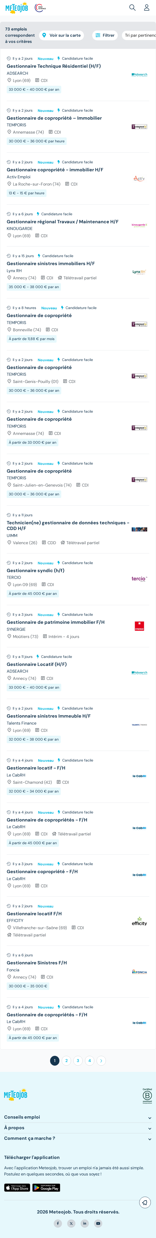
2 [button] (66, 1060)
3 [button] (78, 1060)
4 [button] (89, 1060)
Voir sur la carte (61, 35)
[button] (134, 7)
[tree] (78, 549)
